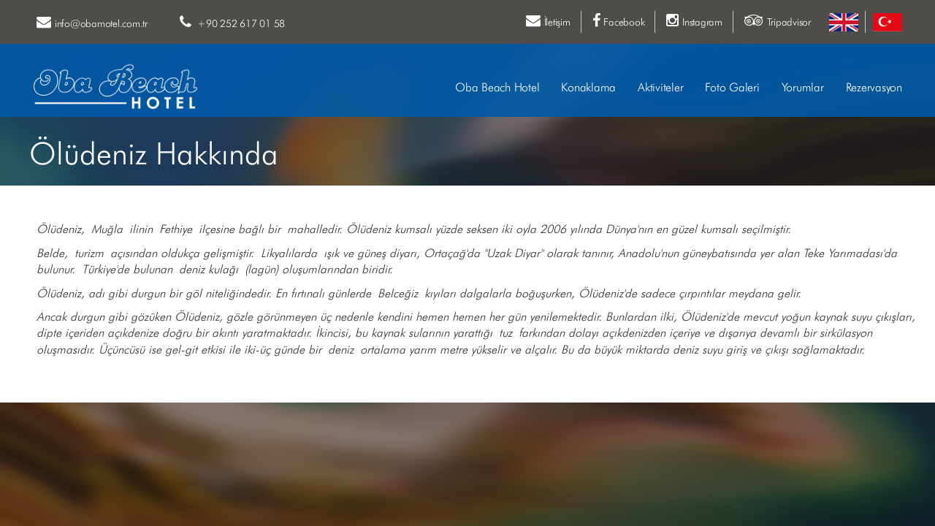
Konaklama (588, 88)
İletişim (548, 20)
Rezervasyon (874, 88)
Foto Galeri (732, 88)
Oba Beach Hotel (497, 88)
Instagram (694, 20)
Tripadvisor (777, 20)
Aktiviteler (660, 88)
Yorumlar (803, 88)
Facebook (618, 20)
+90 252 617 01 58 (232, 22)
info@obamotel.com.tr (92, 22)
